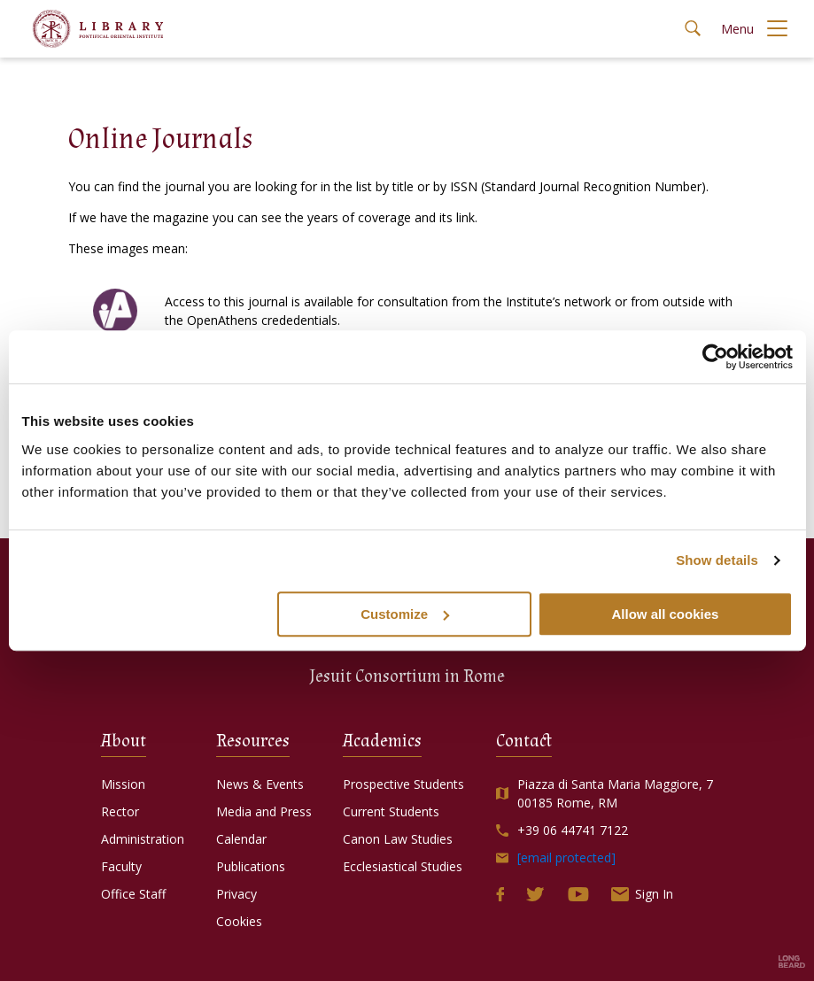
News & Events (264, 784)
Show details (717, 560)
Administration (147, 838)
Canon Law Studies (402, 838)
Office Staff (137, 893)
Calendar (245, 838)
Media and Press (268, 811)
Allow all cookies (665, 614)
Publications (255, 866)
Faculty (126, 866)
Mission (127, 784)
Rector (124, 811)
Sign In (642, 893)
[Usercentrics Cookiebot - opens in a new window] (715, 357)
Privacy (241, 893)
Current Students (395, 811)
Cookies (243, 921)
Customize (404, 614)
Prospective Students (408, 784)
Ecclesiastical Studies (407, 866)
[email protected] (566, 857)
